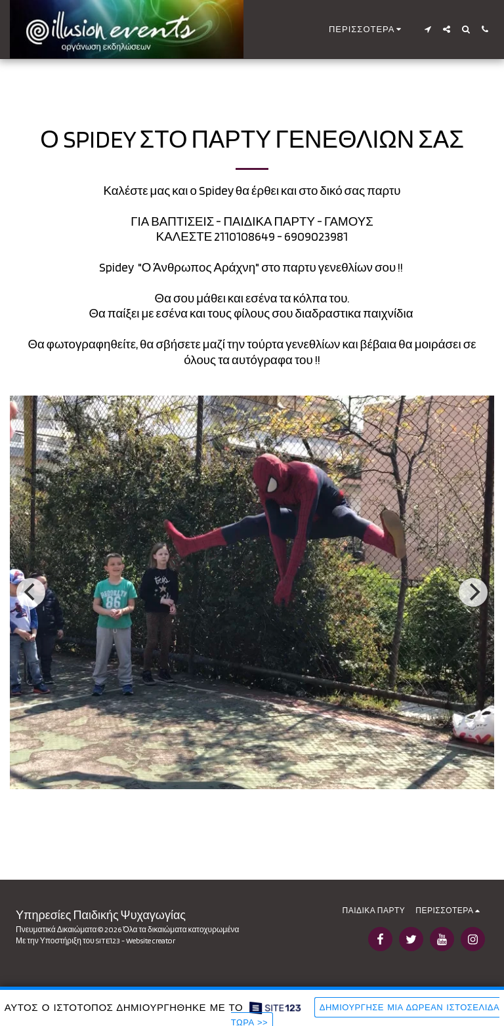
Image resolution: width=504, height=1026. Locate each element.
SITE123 (108, 940)
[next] (473, 592)
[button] (427, 29)
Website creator (150, 940)
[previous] (30, 592)
